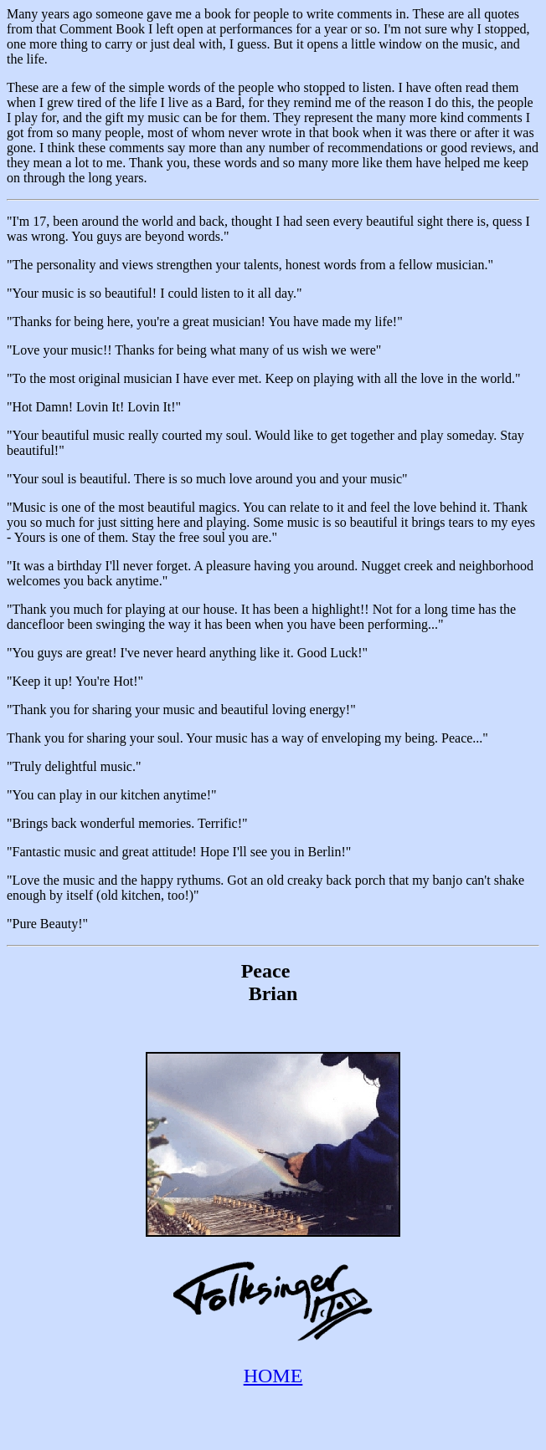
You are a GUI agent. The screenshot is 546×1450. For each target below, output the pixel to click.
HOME (273, 1375)
